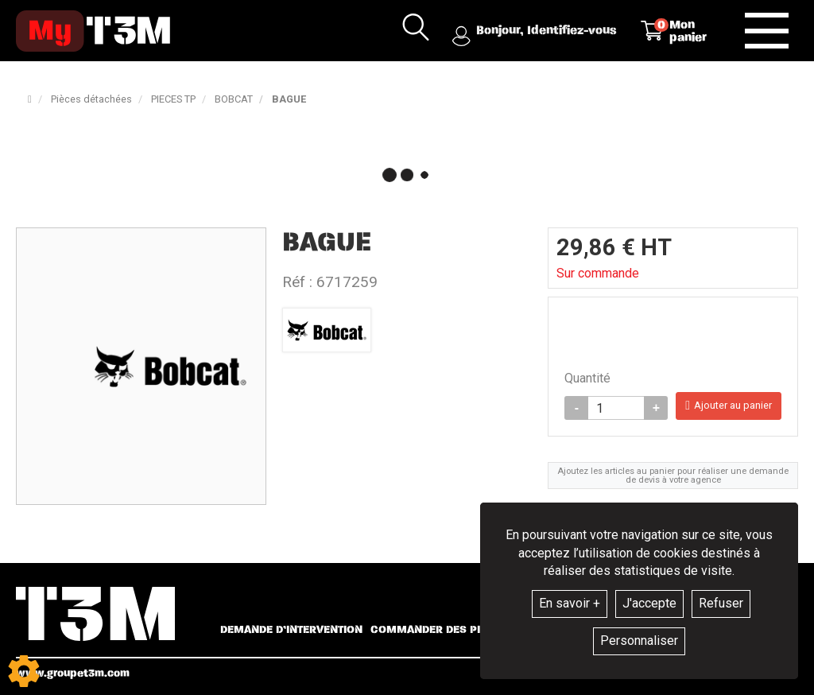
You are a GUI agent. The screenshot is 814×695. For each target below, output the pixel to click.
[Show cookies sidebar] (24, 671)
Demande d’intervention (291, 629)
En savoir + (569, 603)
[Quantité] (616, 408)
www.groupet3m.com (73, 673)
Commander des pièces (439, 629)
